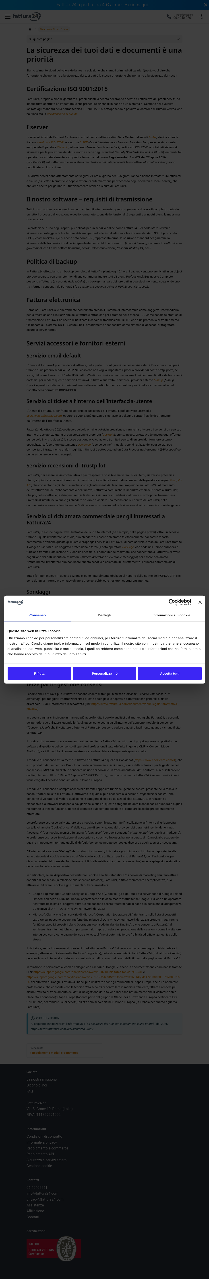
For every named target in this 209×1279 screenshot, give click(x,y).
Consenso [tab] (37, 615)
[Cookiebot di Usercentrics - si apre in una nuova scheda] (171, 602)
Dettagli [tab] (104, 615)
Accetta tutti (170, 673)
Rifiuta (39, 673)
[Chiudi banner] (200, 602)
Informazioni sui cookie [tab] (171, 615)
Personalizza (105, 673)
